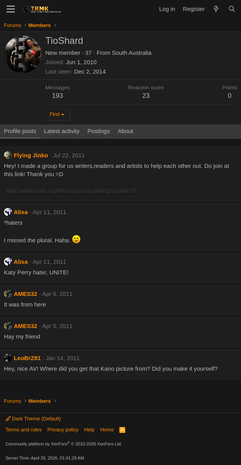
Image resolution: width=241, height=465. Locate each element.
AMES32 (25, 293)
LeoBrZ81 (27, 358)
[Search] (231, 9)
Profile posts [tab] (20, 131)
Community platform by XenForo (63, 444)
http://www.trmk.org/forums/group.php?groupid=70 (70, 190)
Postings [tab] (98, 131)
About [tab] (125, 131)
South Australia (131, 52)
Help (89, 430)
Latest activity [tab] (62, 131)
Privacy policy (62, 430)
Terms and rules (23, 430)
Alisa (21, 212)
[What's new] (216, 9)
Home (107, 430)
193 (57, 95)
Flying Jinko (31, 155)
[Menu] (11, 9)
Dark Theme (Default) (33, 419)
